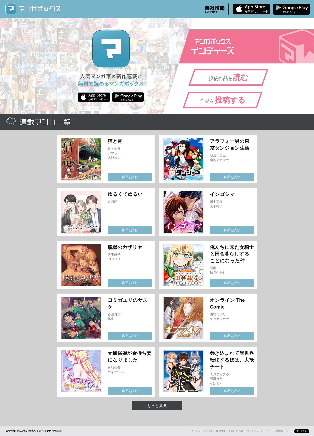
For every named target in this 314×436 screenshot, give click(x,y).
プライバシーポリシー (259, 431)
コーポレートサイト (202, 431)
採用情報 (221, 431)
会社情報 (214, 9)
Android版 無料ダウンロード (291, 9)
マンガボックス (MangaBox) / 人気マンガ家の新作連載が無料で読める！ (33, 8)
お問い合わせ (236, 431)
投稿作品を (228, 77)
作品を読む (130, 177)
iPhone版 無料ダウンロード (251, 9)
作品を (223, 100)
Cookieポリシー (282, 431)
